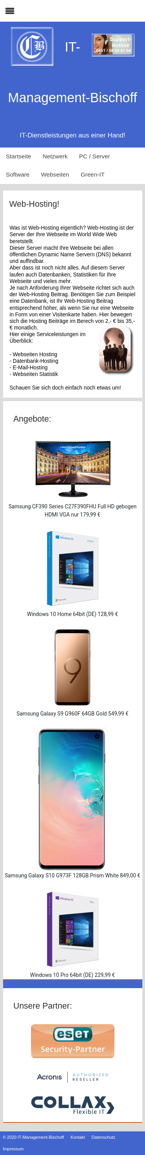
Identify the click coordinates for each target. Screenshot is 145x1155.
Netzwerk (55, 156)
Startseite (18, 156)
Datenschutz (103, 1137)
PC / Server (94, 156)
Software (17, 174)
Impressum (13, 1148)
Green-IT (93, 174)
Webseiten (55, 174)
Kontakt (77, 1137)
